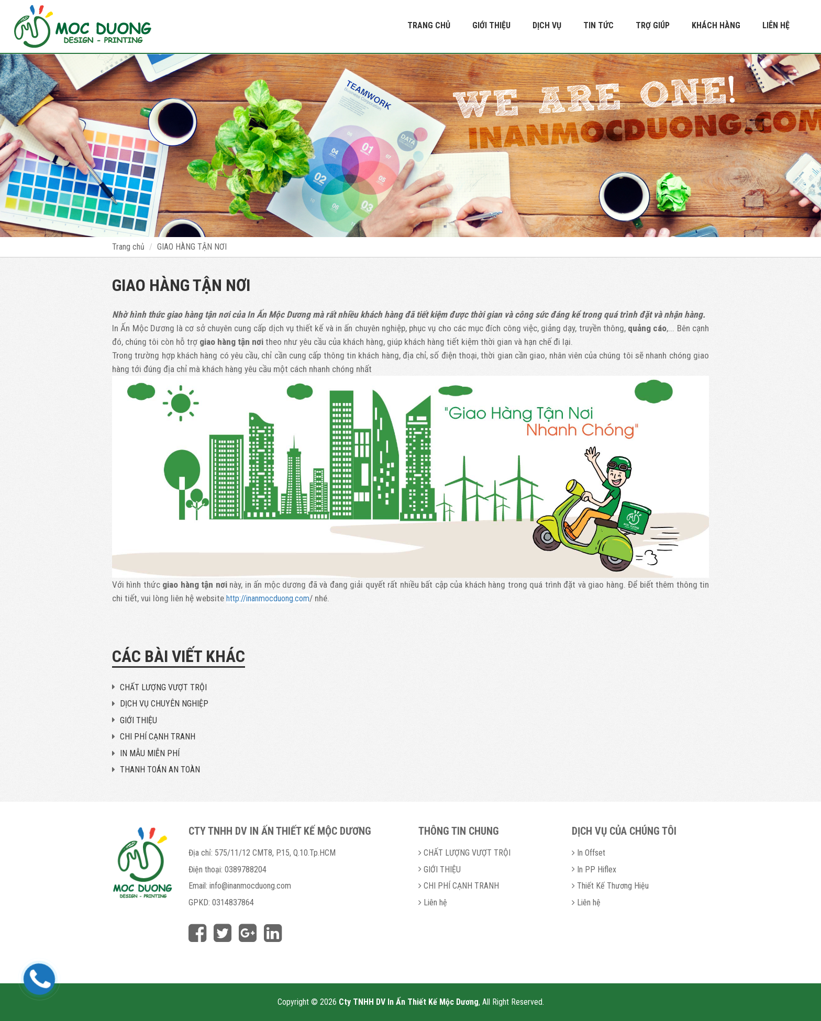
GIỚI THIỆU (138, 720)
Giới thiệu (491, 25)
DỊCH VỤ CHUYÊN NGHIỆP (164, 704)
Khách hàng (716, 25)
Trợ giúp (653, 25)
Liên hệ (776, 25)
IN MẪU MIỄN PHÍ (150, 753)
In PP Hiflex (596, 869)
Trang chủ (428, 25)
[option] (410, 145)
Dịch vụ (546, 25)
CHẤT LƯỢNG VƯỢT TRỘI (163, 687)
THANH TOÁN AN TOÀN (160, 770)
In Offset (591, 853)
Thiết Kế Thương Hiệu (613, 886)
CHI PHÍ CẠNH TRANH (157, 737)
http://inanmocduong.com (267, 598)
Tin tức (598, 25)
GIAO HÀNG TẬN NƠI (192, 247)
